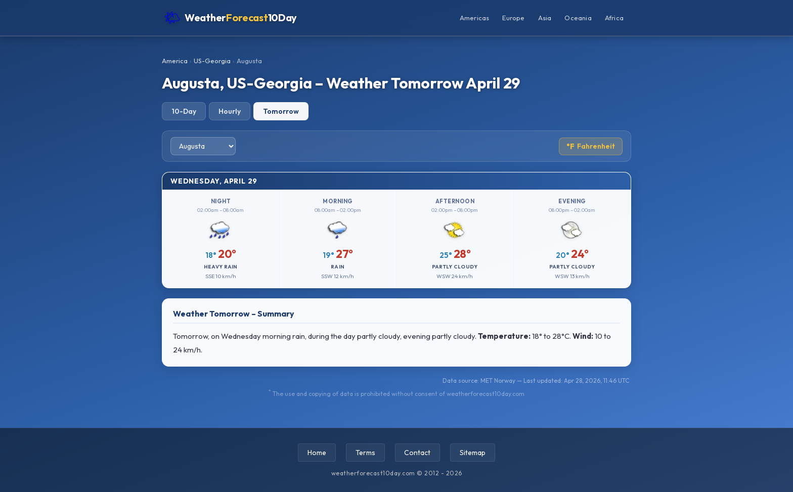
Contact (418, 452)
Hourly (229, 111)
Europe (513, 18)
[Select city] (203, 146)
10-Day (183, 111)
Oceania (577, 18)
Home (316, 452)
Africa (614, 18)
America (175, 61)
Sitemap (473, 452)
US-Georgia (212, 61)
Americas (475, 18)
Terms (365, 452)
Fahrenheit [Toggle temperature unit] (590, 146)
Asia (545, 18)
